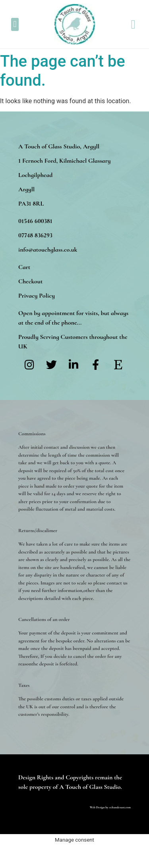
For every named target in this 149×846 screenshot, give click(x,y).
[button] (15, 24)
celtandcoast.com (120, 807)
